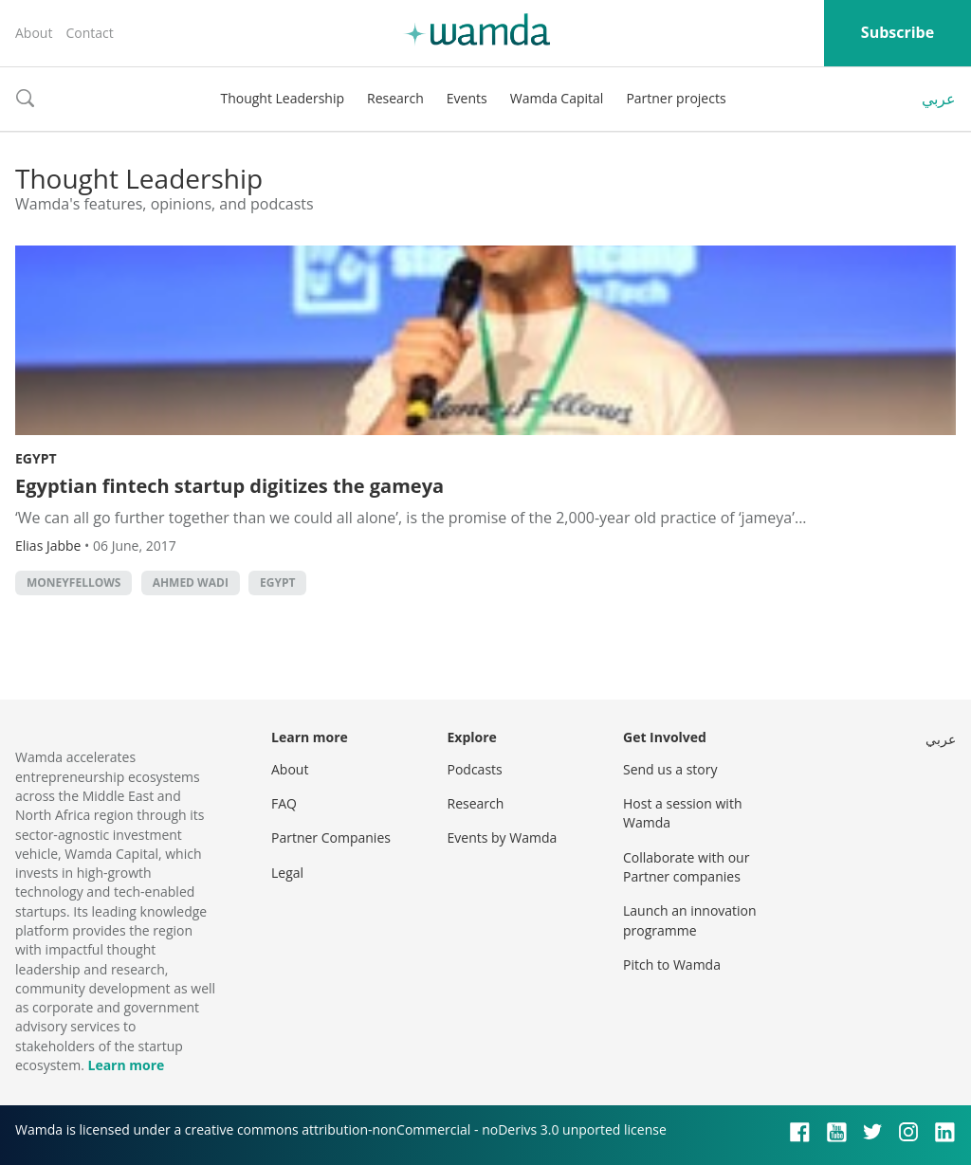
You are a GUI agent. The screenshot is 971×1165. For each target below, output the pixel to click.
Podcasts (475, 769)
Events (467, 98)
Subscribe (897, 32)
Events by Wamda (503, 837)
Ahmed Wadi (191, 582)
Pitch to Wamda (672, 965)
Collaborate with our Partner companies (686, 866)
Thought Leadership (282, 98)
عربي (939, 98)
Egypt (36, 458)
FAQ (284, 803)
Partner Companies (331, 837)
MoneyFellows (73, 582)
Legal (287, 873)
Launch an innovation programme (690, 919)
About (33, 33)
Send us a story (670, 769)
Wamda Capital (557, 98)
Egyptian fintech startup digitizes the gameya (229, 486)
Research (395, 98)
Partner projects (675, 98)
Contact (89, 33)
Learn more (125, 1065)
